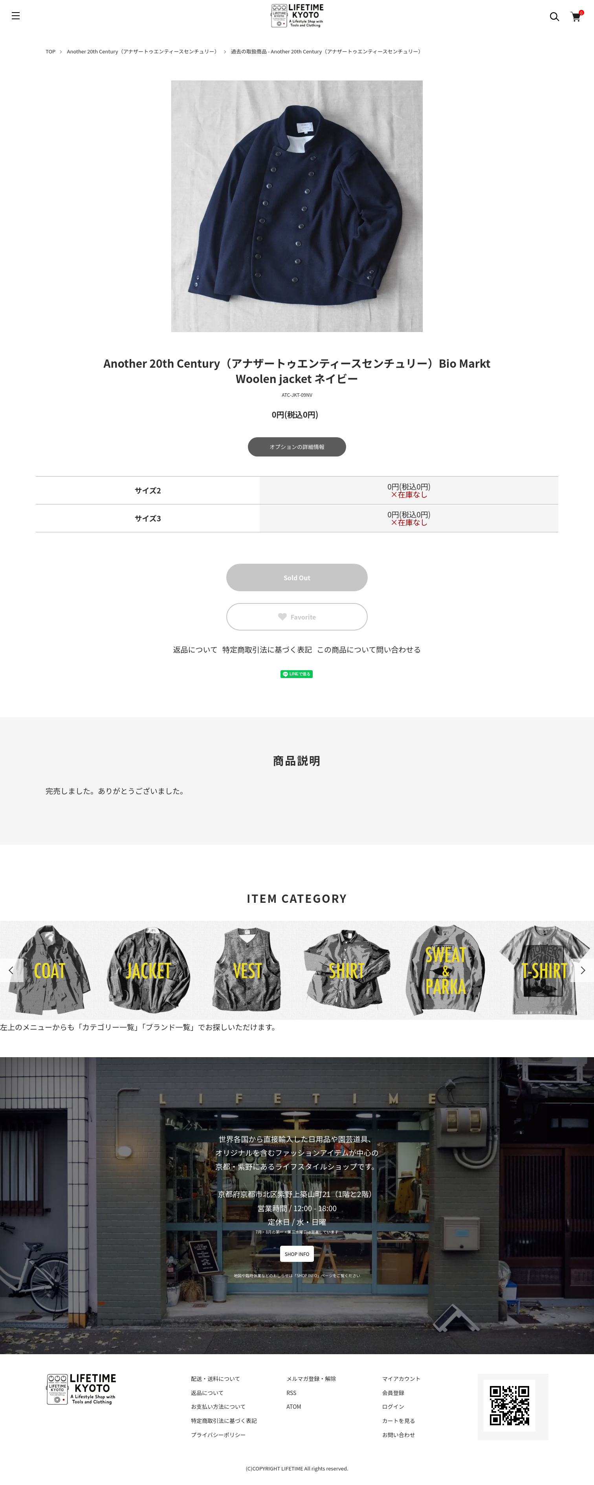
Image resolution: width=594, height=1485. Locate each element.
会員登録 (393, 1393)
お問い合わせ (398, 1435)
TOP (50, 51)
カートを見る (398, 1420)
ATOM (293, 1406)
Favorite (297, 617)
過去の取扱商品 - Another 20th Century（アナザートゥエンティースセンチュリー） (327, 51)
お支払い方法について (218, 1406)
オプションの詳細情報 (297, 447)
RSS (291, 1393)
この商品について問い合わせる (369, 649)
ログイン (393, 1406)
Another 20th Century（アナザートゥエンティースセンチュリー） (143, 51)
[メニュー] (15, 15)
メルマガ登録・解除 (311, 1378)
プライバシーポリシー (218, 1435)
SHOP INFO (297, 1253)
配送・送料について (215, 1378)
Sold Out (297, 577)
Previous (12, 970)
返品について (195, 649)
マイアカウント (401, 1378)
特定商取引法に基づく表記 (267, 649)
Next (582, 970)
